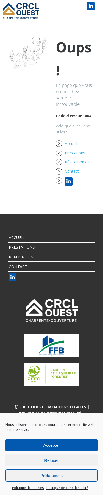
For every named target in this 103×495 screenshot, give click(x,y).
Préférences (51, 475)
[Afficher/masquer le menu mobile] (101, 6)
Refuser (51, 460)
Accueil (71, 143)
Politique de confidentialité (67, 487)
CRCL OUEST (32, 406)
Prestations (75, 152)
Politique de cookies (28, 487)
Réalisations (75, 161)
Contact (72, 171)
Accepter (51, 445)
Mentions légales (67, 406)
